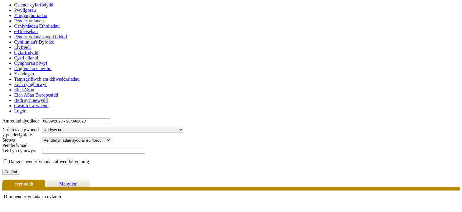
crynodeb (23, 183)
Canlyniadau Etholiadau (37, 26)
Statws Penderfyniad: (15, 143)
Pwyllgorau (25, 10)
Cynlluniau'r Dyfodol (34, 41)
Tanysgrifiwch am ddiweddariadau (47, 79)
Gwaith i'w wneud (31, 105)
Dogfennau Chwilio (33, 68)
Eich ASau (24, 89)
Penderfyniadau (29, 20)
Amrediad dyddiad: (20, 120)
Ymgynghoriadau (30, 15)
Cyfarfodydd (26, 52)
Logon (20, 110)
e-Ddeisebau (26, 31)
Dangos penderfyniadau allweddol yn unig (49, 161)
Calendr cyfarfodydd (33, 4)
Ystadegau (24, 73)
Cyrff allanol (26, 57)
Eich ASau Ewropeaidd (36, 94)
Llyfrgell (22, 47)
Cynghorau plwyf (30, 63)
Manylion (68, 183)
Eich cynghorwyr (30, 84)
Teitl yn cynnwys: (19, 150)
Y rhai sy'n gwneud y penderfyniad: (20, 132)
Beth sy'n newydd (31, 100)
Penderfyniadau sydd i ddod (40, 36)
